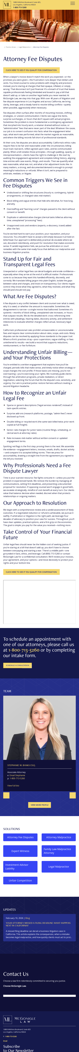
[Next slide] (73, 795)
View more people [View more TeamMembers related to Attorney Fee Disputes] (39, 805)
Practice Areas (11, 47)
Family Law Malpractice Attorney (57, 851)
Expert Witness (20, 851)
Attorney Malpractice (58, 837)
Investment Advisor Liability (16, 866)
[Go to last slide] (6, 795)
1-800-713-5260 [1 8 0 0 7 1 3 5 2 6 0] (17, 778)
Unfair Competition (20, 880)
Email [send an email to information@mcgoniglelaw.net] (5, 1041)
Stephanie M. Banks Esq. (21, 765)
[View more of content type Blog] (27, 918)
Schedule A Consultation (17, 665)
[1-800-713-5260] (27, 7)
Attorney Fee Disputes (20, 837)
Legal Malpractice (24, 47)
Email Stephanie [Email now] (17, 775)
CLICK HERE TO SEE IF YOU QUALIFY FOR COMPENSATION (31, 70)
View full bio (13, 785)
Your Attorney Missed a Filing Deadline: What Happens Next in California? (38, 924)
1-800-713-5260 (24, 650)
